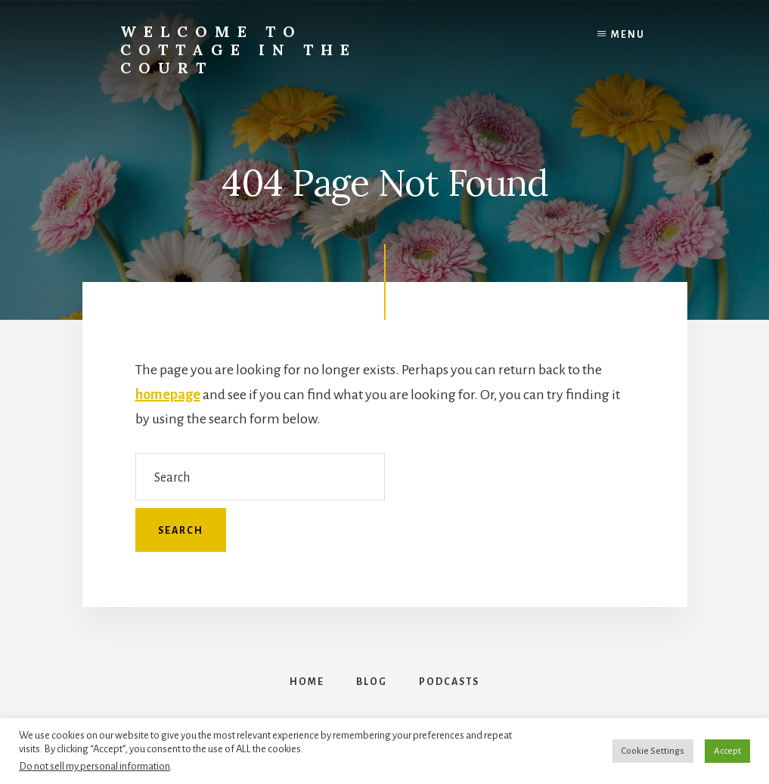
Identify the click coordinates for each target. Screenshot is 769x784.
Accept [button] (727, 751)
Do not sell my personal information (94, 766)
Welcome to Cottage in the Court (238, 49)
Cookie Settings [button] (653, 751)
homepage (167, 394)
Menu (628, 34)
